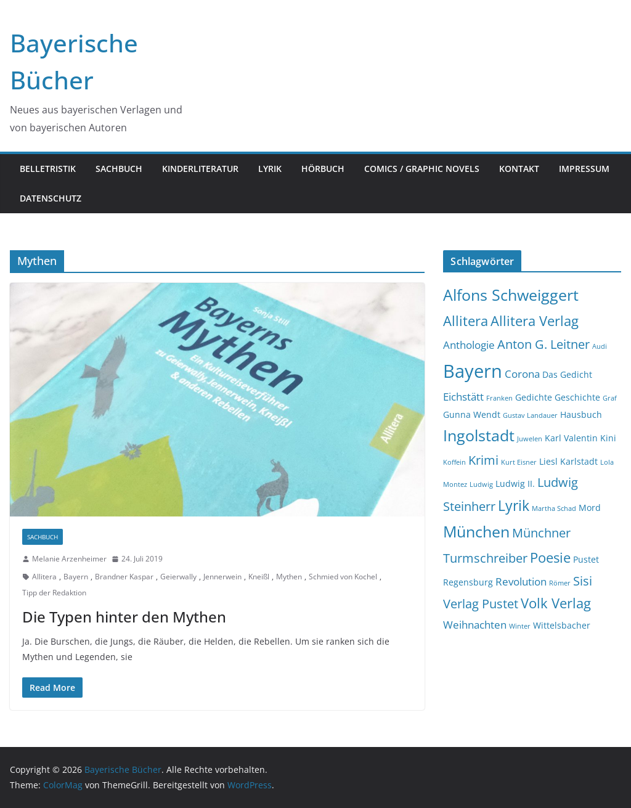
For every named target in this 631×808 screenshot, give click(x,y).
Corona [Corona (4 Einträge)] (522, 374)
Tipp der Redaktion (54, 592)
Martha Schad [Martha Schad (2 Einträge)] (554, 508)
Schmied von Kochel (343, 576)
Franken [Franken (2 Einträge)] (499, 398)
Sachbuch (119, 168)
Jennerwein (222, 576)
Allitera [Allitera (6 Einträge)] (465, 321)
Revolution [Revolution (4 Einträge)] (521, 581)
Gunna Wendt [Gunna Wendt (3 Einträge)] (471, 414)
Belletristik (48, 168)
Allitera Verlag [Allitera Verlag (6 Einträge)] (535, 321)
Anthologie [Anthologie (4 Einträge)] (469, 345)
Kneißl (258, 576)
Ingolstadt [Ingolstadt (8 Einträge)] (479, 435)
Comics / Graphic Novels (421, 168)
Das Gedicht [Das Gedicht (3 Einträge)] (567, 374)
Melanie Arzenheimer (69, 558)
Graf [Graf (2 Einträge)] (610, 398)
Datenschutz (50, 198)
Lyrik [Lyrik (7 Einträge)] (513, 505)
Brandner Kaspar (124, 576)
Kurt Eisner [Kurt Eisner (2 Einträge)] (519, 462)
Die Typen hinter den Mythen (124, 616)
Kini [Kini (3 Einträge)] (608, 438)
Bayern (75, 576)
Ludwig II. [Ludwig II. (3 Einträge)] (515, 483)
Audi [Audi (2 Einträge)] (599, 346)
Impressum (584, 168)
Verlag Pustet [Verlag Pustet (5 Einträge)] (480, 603)
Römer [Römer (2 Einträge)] (560, 583)
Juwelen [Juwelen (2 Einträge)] (529, 439)
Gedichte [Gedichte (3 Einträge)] (533, 397)
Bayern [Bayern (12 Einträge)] (472, 371)
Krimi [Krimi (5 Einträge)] (483, 460)
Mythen (289, 576)
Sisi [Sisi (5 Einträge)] (582, 581)
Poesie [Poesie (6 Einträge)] (550, 557)
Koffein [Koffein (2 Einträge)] (454, 462)
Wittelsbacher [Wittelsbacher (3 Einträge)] (561, 625)
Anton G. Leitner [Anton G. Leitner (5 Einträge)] (543, 344)
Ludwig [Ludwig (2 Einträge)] (481, 484)
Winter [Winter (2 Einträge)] (520, 626)
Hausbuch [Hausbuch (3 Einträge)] (581, 414)
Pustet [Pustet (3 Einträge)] (586, 559)
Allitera (44, 576)
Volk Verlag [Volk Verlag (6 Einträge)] (556, 603)
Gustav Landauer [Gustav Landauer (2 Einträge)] (530, 415)
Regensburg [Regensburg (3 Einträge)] (468, 582)
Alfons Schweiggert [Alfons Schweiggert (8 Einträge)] (511, 295)
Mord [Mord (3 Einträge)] (590, 507)
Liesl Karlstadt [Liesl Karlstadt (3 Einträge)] (568, 461)
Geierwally (178, 576)
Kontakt (519, 168)
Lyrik (270, 168)
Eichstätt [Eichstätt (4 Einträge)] (463, 397)
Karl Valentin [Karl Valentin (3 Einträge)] (571, 438)
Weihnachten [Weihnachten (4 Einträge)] (475, 625)
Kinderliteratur (200, 168)
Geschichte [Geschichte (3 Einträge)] (577, 397)
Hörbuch (322, 168)
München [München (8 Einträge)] (476, 531)
